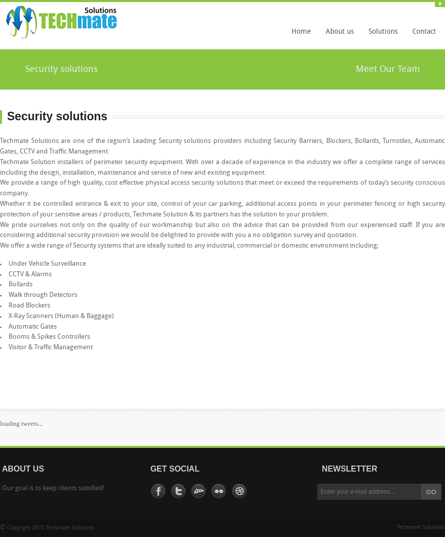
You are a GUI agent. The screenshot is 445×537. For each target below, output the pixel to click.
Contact (424, 32)
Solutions (380, 35)
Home (301, 32)
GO (431, 492)
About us (340, 32)
